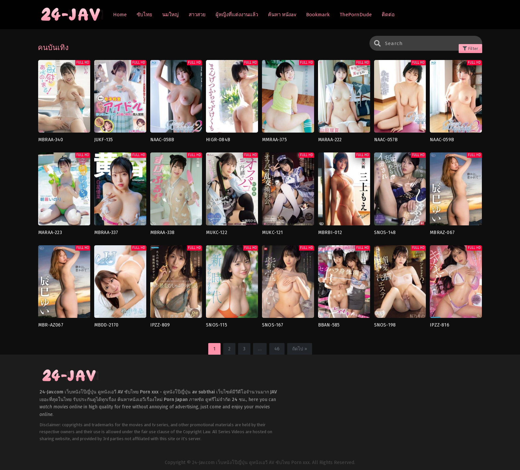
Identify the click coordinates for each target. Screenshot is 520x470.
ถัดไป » (299, 349)
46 (277, 349)
